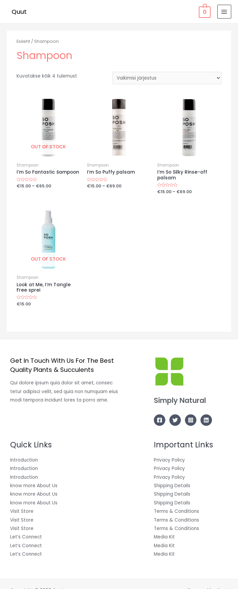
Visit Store (21, 511)
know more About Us (33, 485)
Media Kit (164, 537)
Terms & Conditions (176, 511)
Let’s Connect (26, 537)
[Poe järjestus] (167, 78)
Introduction (24, 460)
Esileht (23, 41)
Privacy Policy (169, 460)
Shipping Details (172, 485)
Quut (19, 11)
